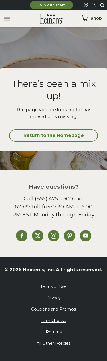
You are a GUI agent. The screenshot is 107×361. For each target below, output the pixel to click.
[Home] (46, 19)
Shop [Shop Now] (91, 18)
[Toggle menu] (7, 19)
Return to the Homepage (53, 135)
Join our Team (51, 5)
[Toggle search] (102, 5)
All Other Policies (53, 343)
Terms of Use (53, 286)
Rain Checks (53, 320)
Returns (54, 332)
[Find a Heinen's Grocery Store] (86, 5)
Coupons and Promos (53, 309)
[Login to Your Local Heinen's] (94, 5)
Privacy (53, 297)
